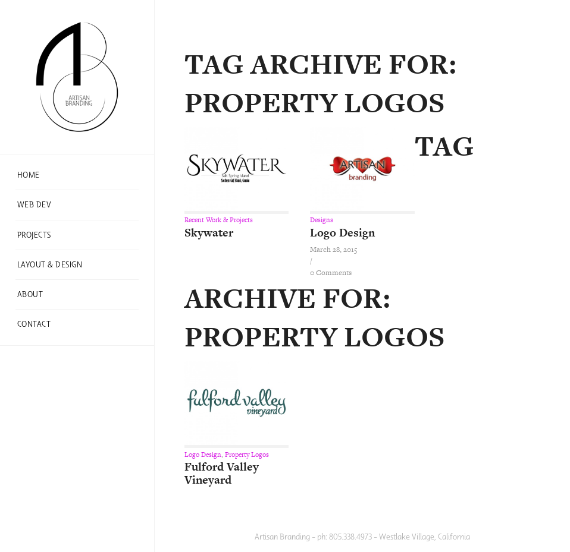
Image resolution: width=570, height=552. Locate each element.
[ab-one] (77, 76)
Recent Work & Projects (218, 220)
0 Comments (331, 272)
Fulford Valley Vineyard (221, 473)
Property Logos (247, 454)
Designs (321, 220)
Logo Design (342, 233)
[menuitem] (77, 175)
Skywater (208, 233)
